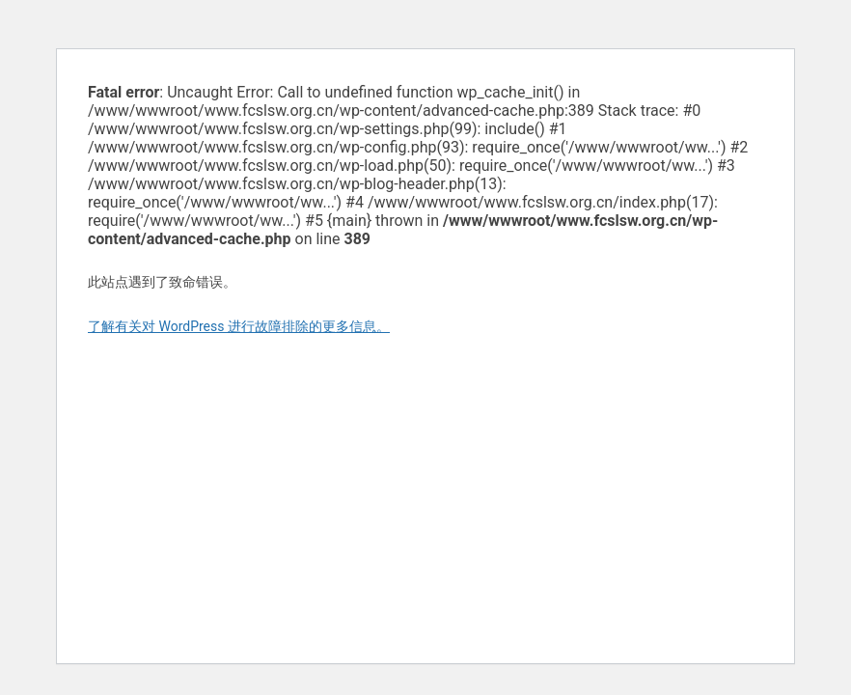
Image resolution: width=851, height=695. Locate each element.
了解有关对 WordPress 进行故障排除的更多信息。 (239, 326)
